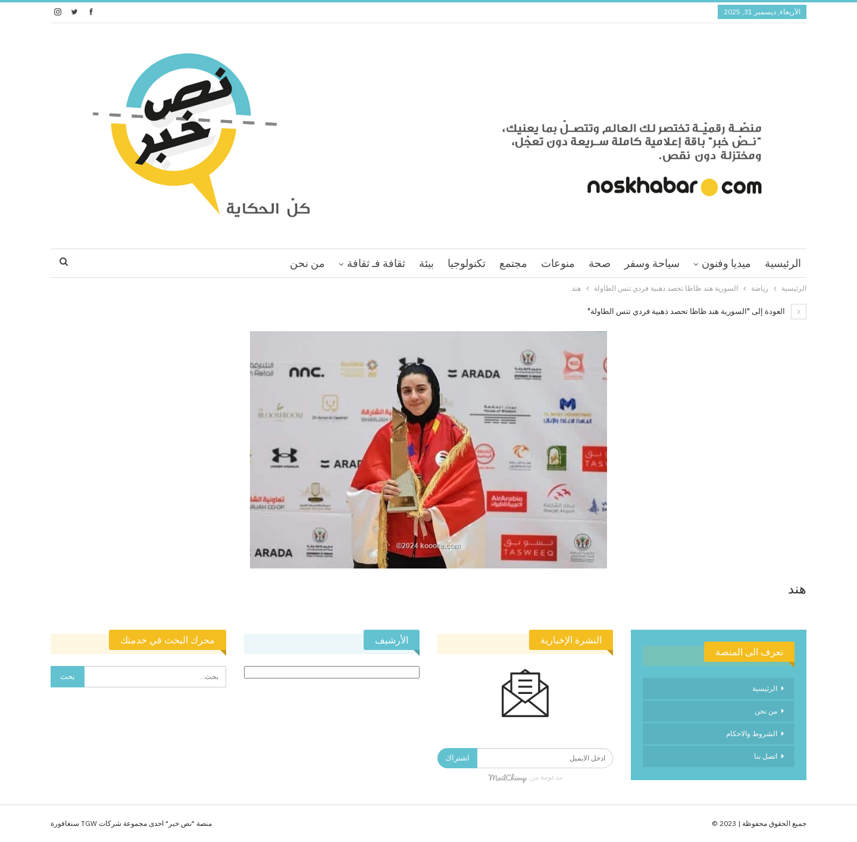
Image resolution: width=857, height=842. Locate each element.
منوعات (558, 263)
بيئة (426, 263)
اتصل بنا (765, 756)
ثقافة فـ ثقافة (376, 263)
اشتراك (457, 758)
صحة (600, 263)
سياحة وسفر (652, 263)
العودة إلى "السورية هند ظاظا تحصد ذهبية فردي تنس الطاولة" (696, 311)
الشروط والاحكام (751, 733)
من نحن (307, 263)
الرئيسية (783, 263)
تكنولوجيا (467, 263)
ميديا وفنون (726, 263)
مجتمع (513, 263)
